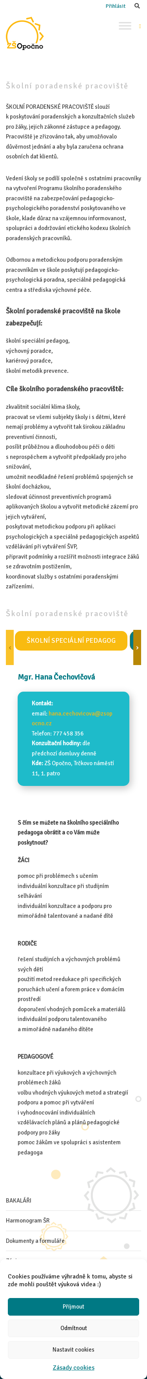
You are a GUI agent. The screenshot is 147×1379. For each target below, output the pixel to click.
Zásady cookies (73, 1368)
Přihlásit (115, 6)
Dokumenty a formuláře (35, 1240)
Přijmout (73, 1306)
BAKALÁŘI (18, 1200)
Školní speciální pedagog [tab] (71, 640)
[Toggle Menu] (125, 25)
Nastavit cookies (73, 1349)
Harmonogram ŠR (28, 1220)
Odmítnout (73, 1328)
